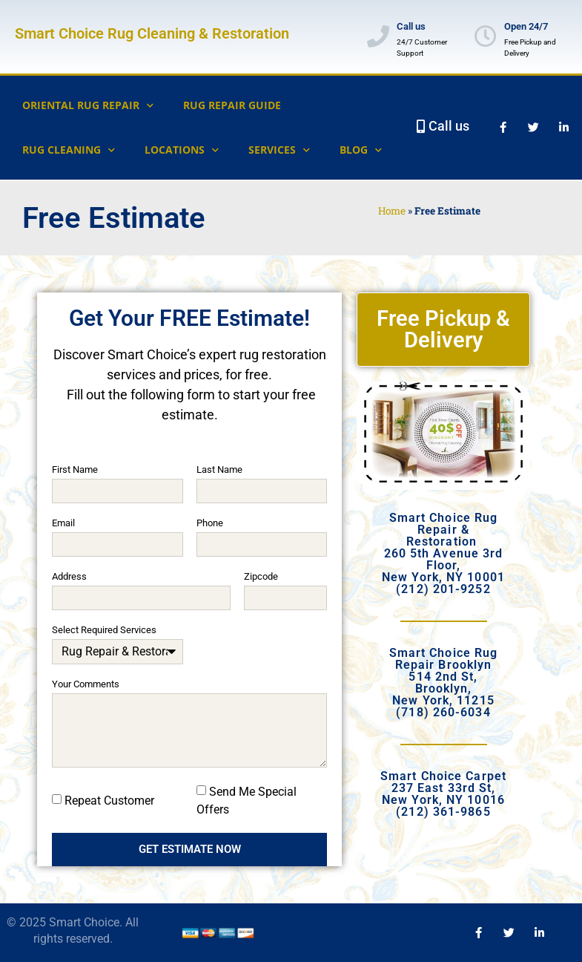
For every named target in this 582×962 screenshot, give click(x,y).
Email (63, 523)
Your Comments (85, 684)
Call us (411, 26)
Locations (182, 150)
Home (392, 210)
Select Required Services (104, 630)
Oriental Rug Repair (87, 105)
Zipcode (261, 577)
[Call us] (378, 36)
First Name (75, 470)
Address (69, 577)
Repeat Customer (109, 800)
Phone (209, 523)
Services (279, 150)
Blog (361, 150)
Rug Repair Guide (232, 105)
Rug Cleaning (68, 150)
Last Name (219, 470)
